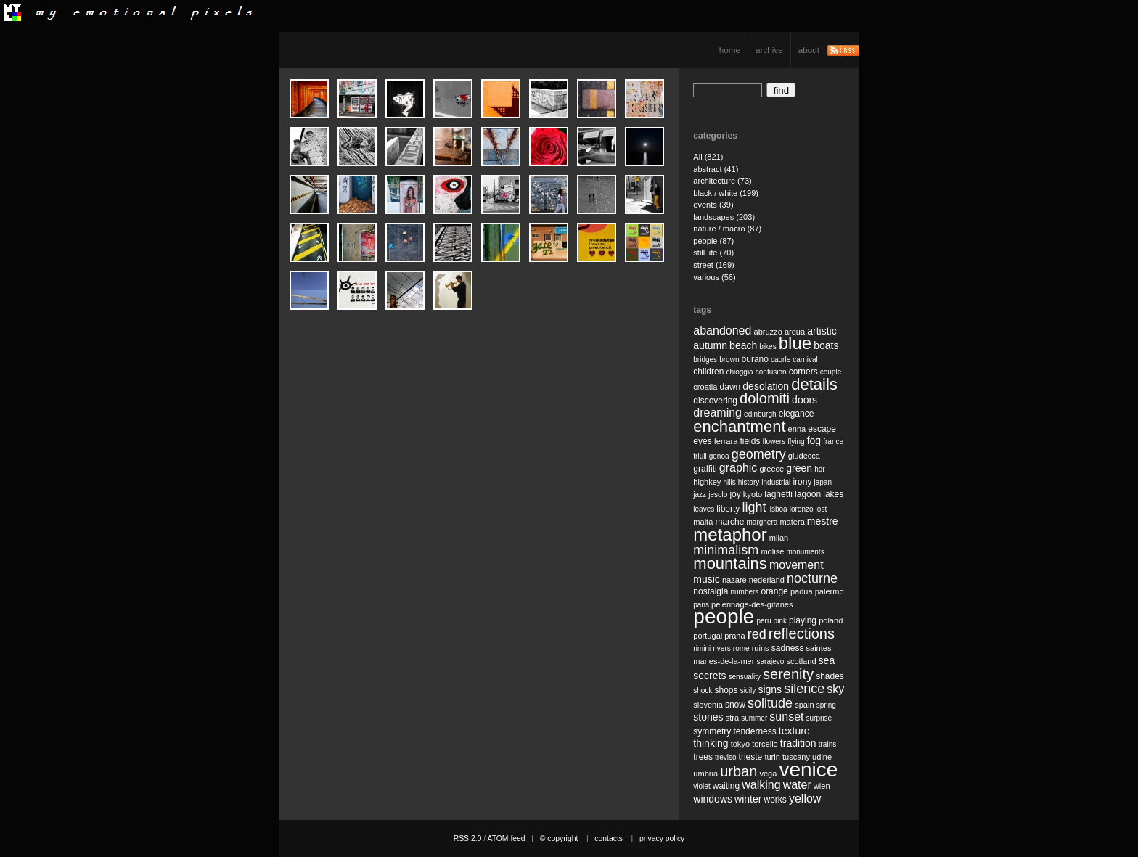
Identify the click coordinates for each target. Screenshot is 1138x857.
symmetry (712, 731)
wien (822, 786)
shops (726, 690)
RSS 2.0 (468, 838)
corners (803, 371)
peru (763, 621)
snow (735, 705)
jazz (699, 495)
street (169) (713, 265)
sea (827, 660)
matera (791, 521)
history (748, 482)
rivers (721, 648)
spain (804, 704)
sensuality (745, 677)
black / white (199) (725, 193)
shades (830, 676)
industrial (775, 482)
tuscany (796, 757)
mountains (730, 563)
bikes (767, 346)
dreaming (717, 412)
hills (729, 482)
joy (734, 494)
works (775, 800)
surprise (819, 718)
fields (750, 441)
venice (808, 769)
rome (741, 648)
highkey (707, 481)
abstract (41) (715, 169)
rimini (702, 648)
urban (738, 771)
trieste (751, 757)
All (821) (708, 156)
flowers (773, 442)
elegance (796, 414)
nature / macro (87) (727, 228)
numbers (744, 592)
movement (796, 565)
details (814, 384)
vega (768, 773)
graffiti (704, 469)
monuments (805, 552)
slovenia (708, 704)
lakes (833, 494)
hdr (819, 469)
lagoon (808, 494)
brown (729, 360)
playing (802, 620)
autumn (710, 345)
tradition (798, 743)
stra (732, 717)
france (833, 442)
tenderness (754, 731)
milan (778, 537)
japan (823, 482)
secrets (709, 675)
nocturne (812, 578)
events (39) (713, 204)
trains (827, 744)
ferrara (726, 441)
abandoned (722, 330)
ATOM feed (506, 838)
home (729, 49)
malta (703, 521)
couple (830, 372)
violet (701, 786)
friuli (699, 456)
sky (835, 689)
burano (755, 359)
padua (801, 591)
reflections (802, 633)
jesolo (717, 495)
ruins (760, 648)
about (808, 49)
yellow (805, 798)
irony (802, 482)
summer (754, 718)
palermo (829, 591)
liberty (728, 509)
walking (761, 785)
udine (822, 757)
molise (772, 551)
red (757, 634)
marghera (762, 522)
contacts (608, 838)
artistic (821, 331)
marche (729, 522)
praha (734, 635)
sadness (787, 648)
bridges (705, 360)
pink (780, 621)
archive (769, 49)
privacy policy (661, 838)
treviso (725, 757)
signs (770, 689)
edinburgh (760, 414)
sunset (786, 716)
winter (747, 799)
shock (702, 690)
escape (822, 429)
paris (701, 605)
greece (771, 468)
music (706, 579)
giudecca (804, 455)
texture (794, 731)
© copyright (559, 838)
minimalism (725, 550)
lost (821, 509)
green (799, 468)
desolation (765, 386)
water (797, 785)
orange (774, 591)
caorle (780, 360)
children (708, 371)
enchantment (739, 426)
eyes (702, 441)
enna (797, 429)
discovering (715, 400)
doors (804, 400)
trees (703, 757)
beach (743, 345)
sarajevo (770, 661)
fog (814, 440)
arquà (795, 331)
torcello (765, 743)
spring (826, 705)
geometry (759, 454)
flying (795, 442)
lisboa (778, 509)
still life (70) (713, 252)
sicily (748, 690)
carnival (805, 360)
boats (826, 345)
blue (795, 343)
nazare (734, 579)
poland (831, 620)
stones (708, 717)
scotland (801, 661)
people (723, 616)
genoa (719, 456)
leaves (703, 509)
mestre (822, 521)
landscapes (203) (724, 217)
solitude (770, 703)
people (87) (713, 241)
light (754, 507)
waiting (726, 786)
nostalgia (710, 591)
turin (772, 757)
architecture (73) (722, 180)
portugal (707, 635)
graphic (738, 468)
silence (804, 688)
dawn (730, 387)
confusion (771, 372)
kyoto (752, 494)
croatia (705, 386)
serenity (788, 674)
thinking (710, 743)
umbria (705, 773)
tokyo (740, 743)
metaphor (729, 534)
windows (712, 799)
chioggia (739, 372)
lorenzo (802, 509)
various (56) (714, 277)
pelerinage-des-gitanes (752, 604)
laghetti (778, 494)
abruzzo (767, 331)
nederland (767, 579)
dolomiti (765, 398)
